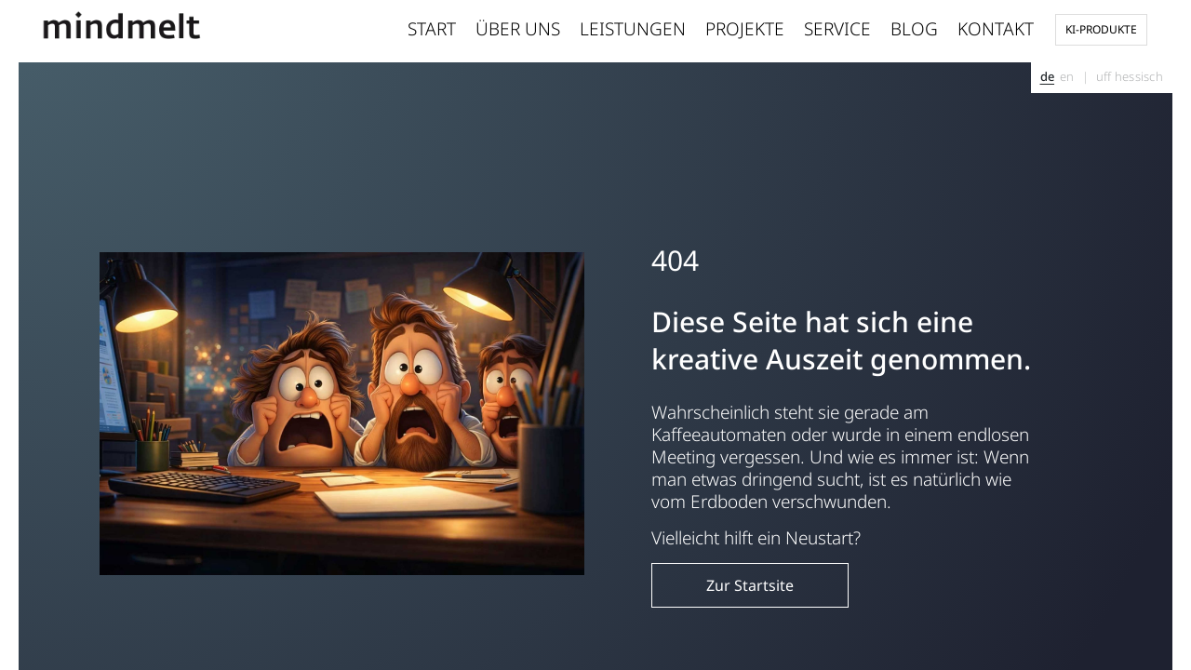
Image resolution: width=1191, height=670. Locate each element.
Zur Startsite (750, 585)
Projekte (744, 29)
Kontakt (995, 29)
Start (432, 29)
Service (837, 29)
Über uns (517, 29)
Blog (914, 29)
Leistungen (633, 29)
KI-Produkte (1101, 29)
